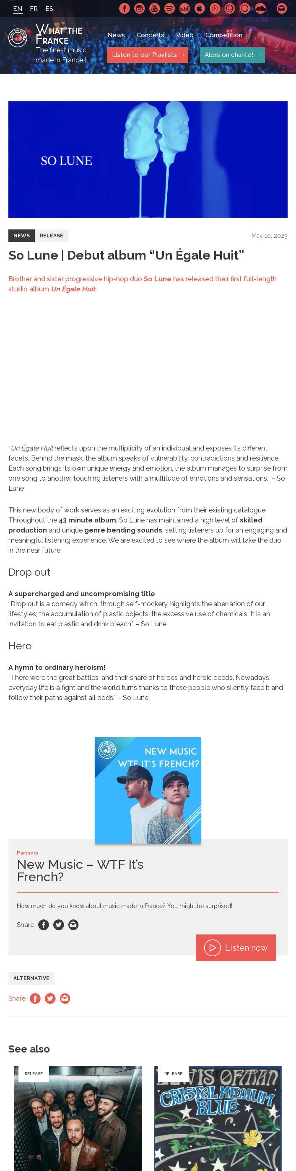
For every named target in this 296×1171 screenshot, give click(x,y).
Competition (223, 35)
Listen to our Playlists (144, 55)
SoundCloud (260, 8)
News (116, 35)
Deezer (184, 8)
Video (185, 35)
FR (34, 9)
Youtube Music (215, 8)
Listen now (235, 947)
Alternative (31, 978)
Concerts (150, 35)
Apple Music (200, 8)
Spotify (169, 8)
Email (73, 924)
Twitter (58, 924)
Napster (230, 8)
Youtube (154, 8)
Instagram (139, 8)
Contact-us (282, 8)
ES (49, 9)
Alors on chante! (228, 55)
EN (17, 9)
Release (51, 236)
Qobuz (245, 8)
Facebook (124, 8)
